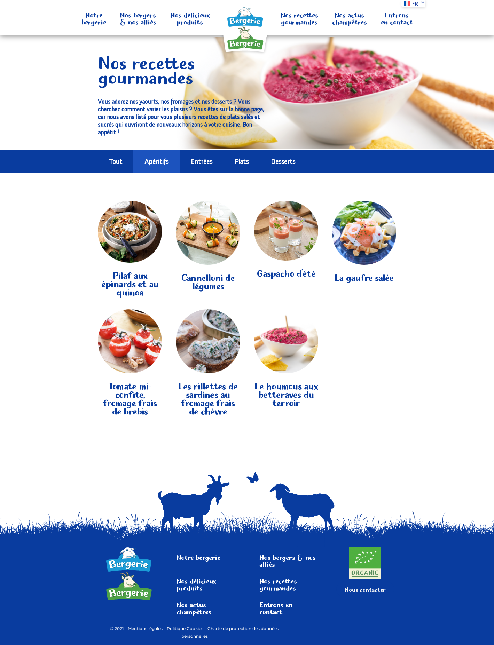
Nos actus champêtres (349, 17)
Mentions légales (145, 628)
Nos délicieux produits (190, 17)
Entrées (201, 161)
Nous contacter (365, 589)
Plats (242, 161)
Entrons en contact (397, 17)
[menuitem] (413, 3)
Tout (115, 161)
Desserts (283, 161)
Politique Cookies (185, 628)
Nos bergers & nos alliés (138, 17)
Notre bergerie (93, 17)
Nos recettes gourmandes (299, 17)
